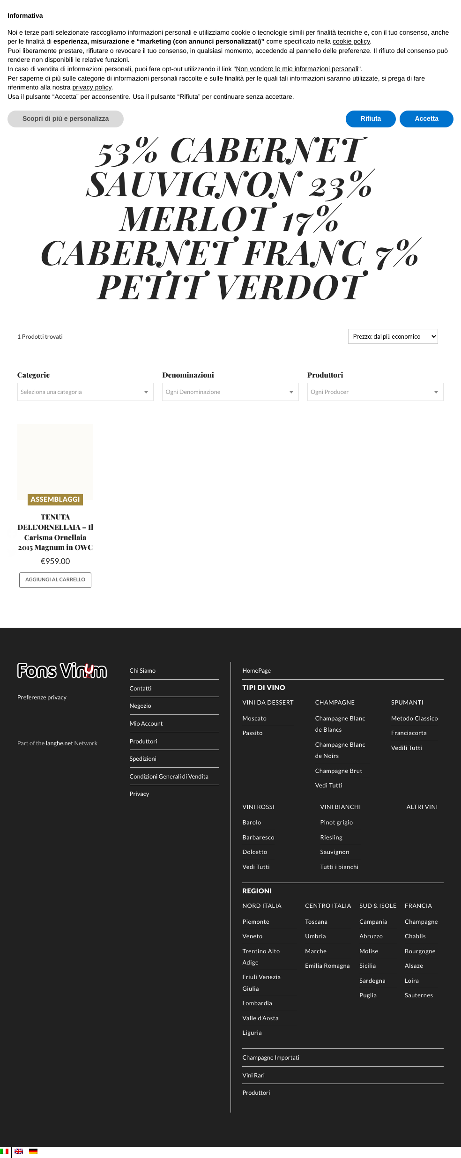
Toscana (316, 921)
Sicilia (367, 965)
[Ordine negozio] (393, 336)
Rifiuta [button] (371, 118)
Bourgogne (420, 950)
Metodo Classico (414, 718)
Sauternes (419, 995)
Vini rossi (258, 806)
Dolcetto (254, 851)
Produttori (143, 740)
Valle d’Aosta (260, 1018)
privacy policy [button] (92, 87)
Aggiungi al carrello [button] (55, 580)
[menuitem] (4, 1152)
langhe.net (59, 742)
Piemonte (255, 921)
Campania (373, 921)
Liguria (252, 1032)
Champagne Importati (270, 1057)
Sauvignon (334, 851)
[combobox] (85, 392)
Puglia (368, 995)
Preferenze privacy (42, 697)
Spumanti (407, 702)
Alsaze (414, 965)
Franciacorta (409, 732)
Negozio (140, 705)
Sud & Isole (378, 905)
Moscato (254, 718)
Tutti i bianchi (339, 866)
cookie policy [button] (351, 41)
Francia (418, 905)
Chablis (415, 936)
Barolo (251, 822)
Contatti (141, 688)
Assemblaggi (55, 500)
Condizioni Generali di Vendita (169, 775)
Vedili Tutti (406, 747)
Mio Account (146, 723)
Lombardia (257, 1003)
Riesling (331, 837)
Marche (316, 950)
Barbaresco (258, 837)
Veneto (252, 936)
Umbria (315, 936)
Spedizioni (143, 758)
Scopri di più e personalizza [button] (65, 118)
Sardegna (372, 980)
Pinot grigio (336, 822)
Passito (252, 732)
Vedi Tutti (329, 785)
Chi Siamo (143, 670)
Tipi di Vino (263, 688)
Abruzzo (371, 936)
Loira (412, 980)
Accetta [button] (427, 118)
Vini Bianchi (340, 806)
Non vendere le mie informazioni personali (297, 69)
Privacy (139, 793)
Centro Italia (328, 905)
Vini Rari (253, 1074)
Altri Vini (422, 806)
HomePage (256, 670)
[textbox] (85, 392)
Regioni (257, 891)
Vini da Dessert (268, 702)
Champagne (335, 702)
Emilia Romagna (327, 965)
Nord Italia (262, 905)
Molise (368, 950)
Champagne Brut (339, 770)
